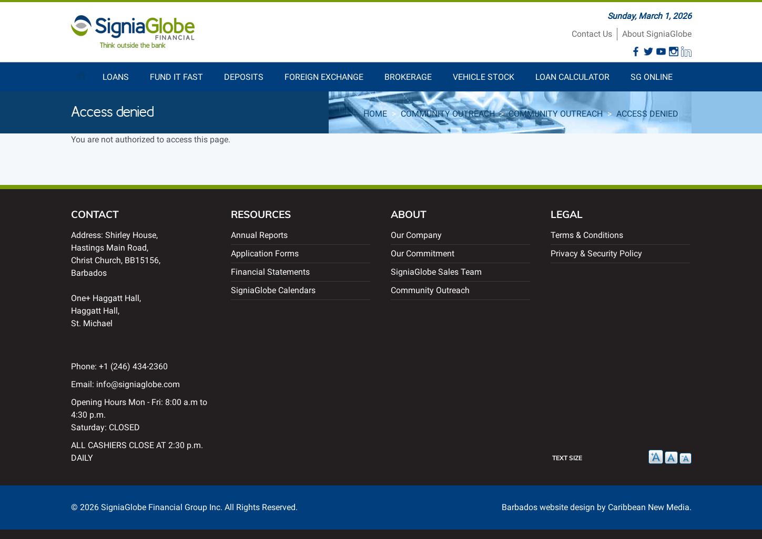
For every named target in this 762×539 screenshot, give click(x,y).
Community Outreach (448, 114)
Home (81, 73)
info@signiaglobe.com (138, 384)
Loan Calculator (572, 77)
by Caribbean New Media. (644, 507)
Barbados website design (548, 507)
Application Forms (265, 253)
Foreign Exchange (324, 77)
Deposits (243, 77)
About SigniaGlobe (657, 34)
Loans (116, 77)
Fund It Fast (176, 77)
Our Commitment (422, 253)
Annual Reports (259, 235)
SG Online (652, 77)
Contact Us (592, 34)
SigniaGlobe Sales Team (436, 272)
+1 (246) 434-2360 (133, 366)
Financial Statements (270, 272)
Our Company (416, 235)
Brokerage (408, 77)
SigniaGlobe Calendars (273, 290)
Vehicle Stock (483, 77)
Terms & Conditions (587, 235)
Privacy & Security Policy (596, 253)
